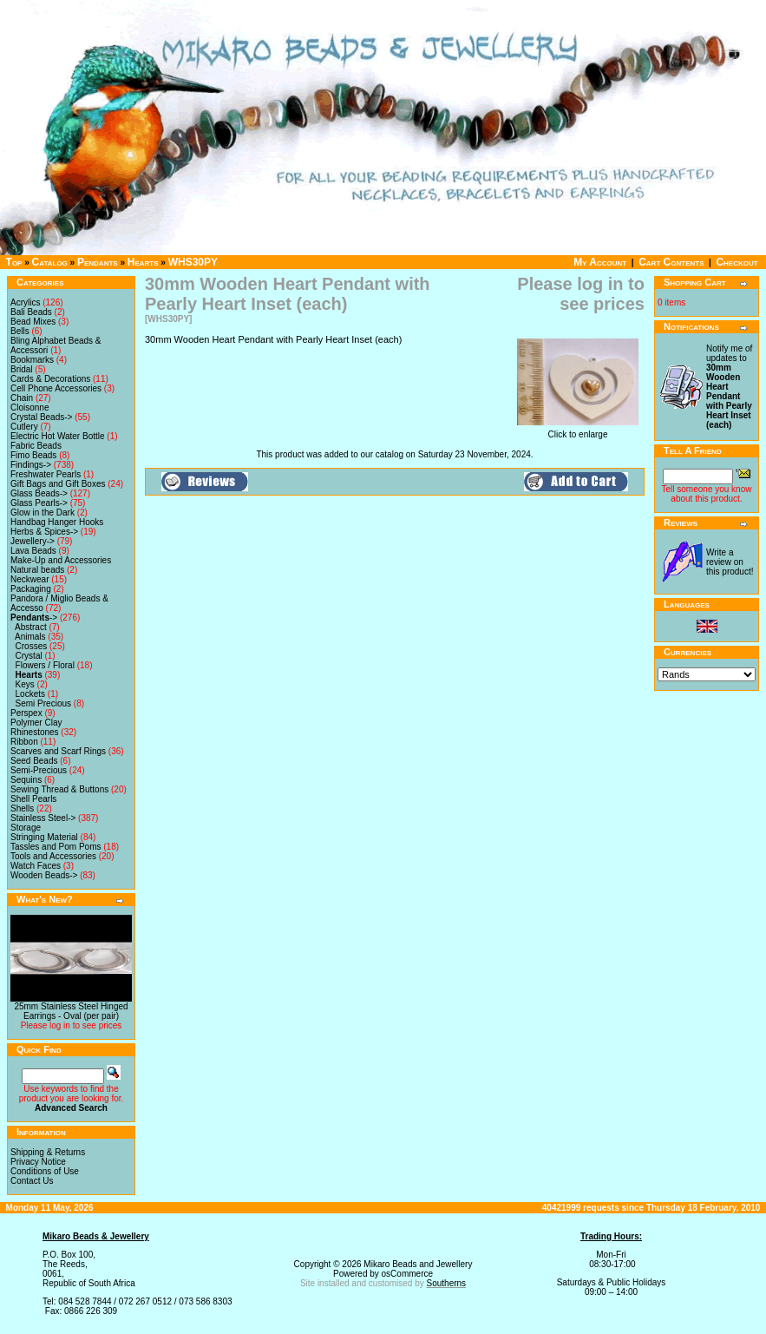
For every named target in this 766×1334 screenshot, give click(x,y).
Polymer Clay (36, 722)
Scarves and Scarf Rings (58, 751)
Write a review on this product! (729, 562)
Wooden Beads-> (43, 875)
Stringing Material (44, 837)
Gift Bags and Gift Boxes (58, 484)
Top (14, 262)
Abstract (31, 627)
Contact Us (31, 1181)
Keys (25, 684)
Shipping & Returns (47, 1152)
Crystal (29, 655)
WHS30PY (193, 262)
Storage (25, 827)
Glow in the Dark (42, 512)
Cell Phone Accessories (55, 388)
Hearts (143, 262)
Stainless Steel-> (42, 818)
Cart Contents (671, 262)
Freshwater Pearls (45, 474)
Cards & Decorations (50, 379)
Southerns (447, 1283)
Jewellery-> (32, 541)
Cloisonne (29, 407)
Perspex (26, 713)
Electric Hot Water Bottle (57, 436)
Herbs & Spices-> (44, 531)
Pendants (97, 262)
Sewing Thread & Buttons (59, 789)
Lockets (30, 694)
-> (33, 617)
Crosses (32, 646)
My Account (599, 262)
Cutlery (24, 426)
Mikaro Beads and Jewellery (417, 1264)
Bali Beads (31, 312)
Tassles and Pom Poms (55, 846)
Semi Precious (43, 703)
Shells (22, 808)
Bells (19, 331)
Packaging (30, 589)
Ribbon (24, 741)
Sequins (26, 780)
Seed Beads (34, 761)
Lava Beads (33, 550)
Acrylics (25, 302)
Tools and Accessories (53, 856)
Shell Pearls (33, 799)
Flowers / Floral (45, 665)
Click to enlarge (577, 430)
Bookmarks (32, 360)
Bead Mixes (33, 321)
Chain (21, 398)
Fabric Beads (36, 445)
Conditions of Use (44, 1171)
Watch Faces (35, 866)
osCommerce (407, 1273)
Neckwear (29, 579)
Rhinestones (34, 732)
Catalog (50, 262)
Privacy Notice (38, 1161)
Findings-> (30, 465)
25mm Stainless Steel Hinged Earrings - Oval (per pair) (71, 1011)
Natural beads (37, 570)
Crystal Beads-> (41, 417)
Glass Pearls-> (39, 503)
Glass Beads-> (39, 493)
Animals (30, 636)
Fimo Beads (33, 455)
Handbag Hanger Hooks (56, 522)
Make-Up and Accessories (60, 560)
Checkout (736, 262)
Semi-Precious (38, 770)
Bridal (21, 369)
